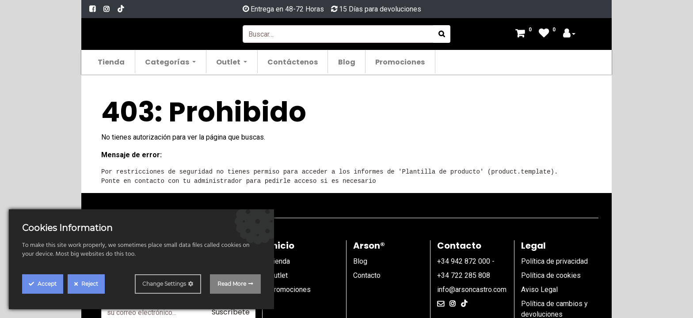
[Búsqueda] (441, 34)
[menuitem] (111, 61)
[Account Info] (569, 34)
